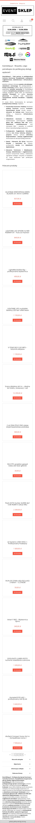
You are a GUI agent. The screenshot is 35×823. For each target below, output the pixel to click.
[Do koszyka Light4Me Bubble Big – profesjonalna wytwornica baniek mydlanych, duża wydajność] (17, 281)
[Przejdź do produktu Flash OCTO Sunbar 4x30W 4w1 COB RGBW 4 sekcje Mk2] (17, 492)
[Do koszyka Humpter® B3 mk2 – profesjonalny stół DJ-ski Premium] (17, 709)
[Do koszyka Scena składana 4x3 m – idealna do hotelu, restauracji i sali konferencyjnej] (17, 397)
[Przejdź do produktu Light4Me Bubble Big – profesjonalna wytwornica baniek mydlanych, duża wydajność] (17, 259)
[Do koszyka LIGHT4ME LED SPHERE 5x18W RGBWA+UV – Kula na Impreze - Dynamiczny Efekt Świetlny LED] (17, 242)
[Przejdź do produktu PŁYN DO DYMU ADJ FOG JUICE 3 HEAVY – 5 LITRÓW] (17, 570)
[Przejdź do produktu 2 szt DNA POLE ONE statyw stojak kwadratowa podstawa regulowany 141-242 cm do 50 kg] (17, 414)
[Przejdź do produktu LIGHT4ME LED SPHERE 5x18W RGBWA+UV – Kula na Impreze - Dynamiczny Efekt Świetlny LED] (17, 220)
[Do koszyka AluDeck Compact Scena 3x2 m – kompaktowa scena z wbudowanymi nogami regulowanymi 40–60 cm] (17, 747)
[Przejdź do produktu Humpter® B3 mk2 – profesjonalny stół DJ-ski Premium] (17, 687)
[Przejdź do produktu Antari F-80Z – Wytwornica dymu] (17, 609)
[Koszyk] (30, 21)
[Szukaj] (13, 21)
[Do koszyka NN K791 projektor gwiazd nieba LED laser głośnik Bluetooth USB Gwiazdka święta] (17, 475)
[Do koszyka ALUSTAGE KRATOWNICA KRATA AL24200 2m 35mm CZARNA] (17, 203)
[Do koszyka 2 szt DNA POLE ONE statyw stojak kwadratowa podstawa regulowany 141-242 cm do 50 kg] (17, 436)
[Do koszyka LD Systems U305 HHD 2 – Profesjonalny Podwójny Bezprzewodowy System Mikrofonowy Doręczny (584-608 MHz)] (17, 553)
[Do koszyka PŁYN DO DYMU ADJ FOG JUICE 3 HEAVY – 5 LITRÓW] (17, 592)
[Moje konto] (22, 21)
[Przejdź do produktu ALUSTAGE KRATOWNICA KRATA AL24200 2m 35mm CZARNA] (17, 181)
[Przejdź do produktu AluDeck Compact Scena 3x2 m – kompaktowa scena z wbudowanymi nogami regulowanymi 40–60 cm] (17, 726)
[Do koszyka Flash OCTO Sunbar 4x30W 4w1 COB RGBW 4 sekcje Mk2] (17, 514)
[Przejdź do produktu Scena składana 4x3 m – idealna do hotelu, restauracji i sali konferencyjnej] (17, 376)
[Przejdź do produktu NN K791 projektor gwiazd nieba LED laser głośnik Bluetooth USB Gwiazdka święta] (17, 453)
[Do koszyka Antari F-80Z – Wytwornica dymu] (17, 631)
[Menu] (4, 21)
